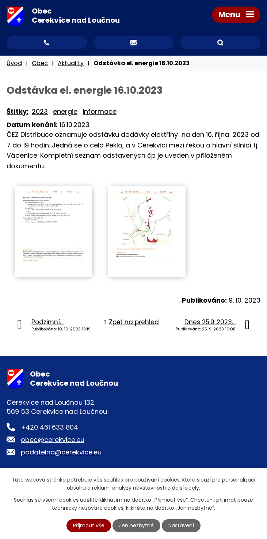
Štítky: (17, 111)
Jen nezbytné (136, 525)
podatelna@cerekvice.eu (61, 452)
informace (100, 111)
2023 (40, 111)
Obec (40, 63)
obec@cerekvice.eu (52, 439)
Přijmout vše (88, 525)
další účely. (186, 487)
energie (65, 111)
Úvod (14, 63)
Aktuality (71, 63)
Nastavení (181, 525)
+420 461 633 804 (49, 427)
